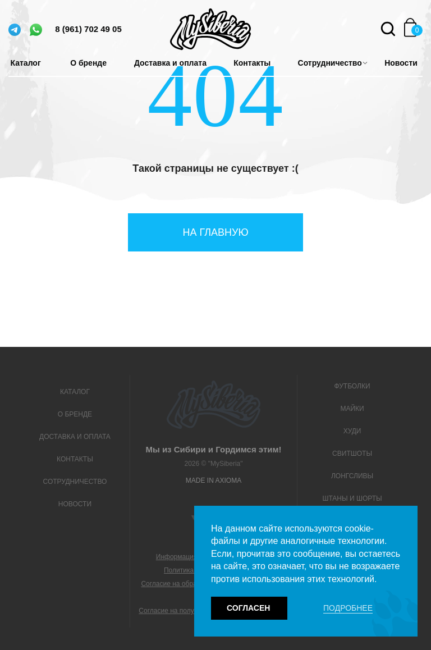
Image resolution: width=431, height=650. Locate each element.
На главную (215, 232)
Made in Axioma (213, 480)
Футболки (352, 386)
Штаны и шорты (352, 498)
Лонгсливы (352, 476)
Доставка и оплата (170, 62)
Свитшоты (352, 453)
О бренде (88, 62)
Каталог (26, 62)
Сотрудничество (330, 62)
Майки (352, 409)
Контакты (251, 62)
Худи (352, 431)
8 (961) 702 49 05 (88, 29)
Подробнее (348, 607)
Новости (401, 62)
